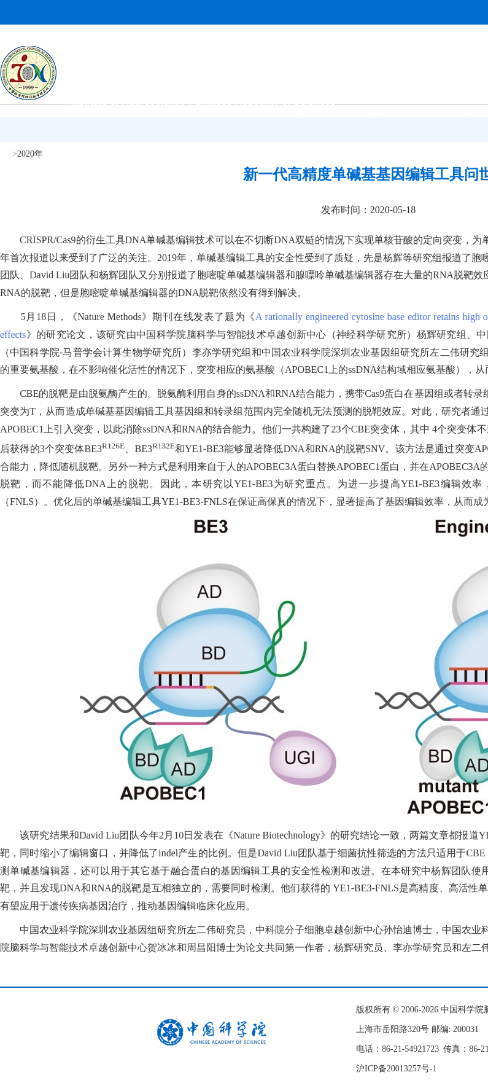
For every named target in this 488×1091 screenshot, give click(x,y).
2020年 (30, 153)
